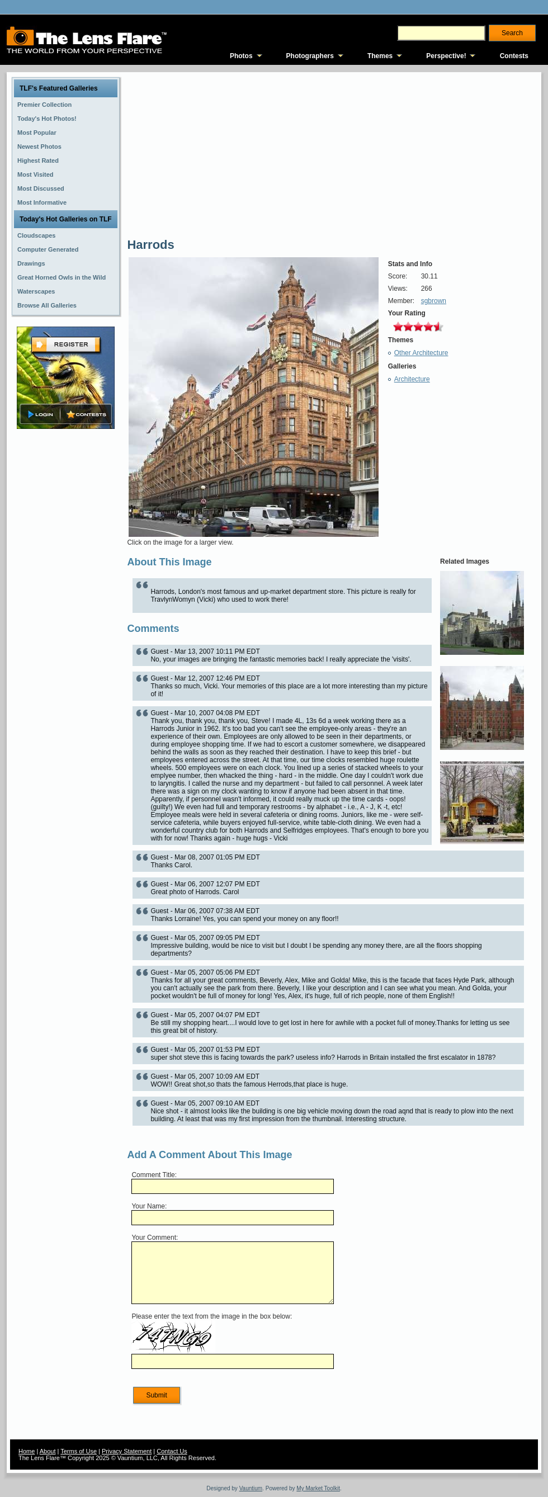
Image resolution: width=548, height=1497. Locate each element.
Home (26, 1451)
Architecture (412, 379)
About (48, 1451)
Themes (380, 56)
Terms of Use (78, 1451)
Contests (514, 56)
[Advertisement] (66, 608)
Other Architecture (421, 353)
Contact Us (172, 1451)
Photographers (310, 56)
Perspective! (446, 56)
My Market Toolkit (318, 1488)
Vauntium (251, 1488)
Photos (241, 56)
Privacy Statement (127, 1451)
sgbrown (433, 301)
